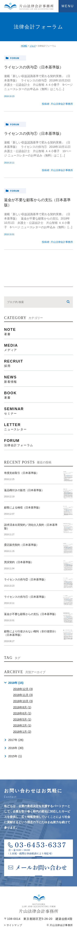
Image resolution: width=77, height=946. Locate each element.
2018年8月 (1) (22, 707)
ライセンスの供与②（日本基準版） (33, 67)
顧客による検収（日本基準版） (22, 507)
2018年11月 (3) (23, 695)
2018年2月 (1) (22, 725)
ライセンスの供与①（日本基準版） (33, 133)
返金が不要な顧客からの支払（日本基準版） (30, 614)
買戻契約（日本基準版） (18, 562)
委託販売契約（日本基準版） (21, 544)
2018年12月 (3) (23, 689)
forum (14, 58)
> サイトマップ (13, 925)
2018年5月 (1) (22, 719)
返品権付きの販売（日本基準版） (24, 490)
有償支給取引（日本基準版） (21, 472)
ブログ (33, 46)
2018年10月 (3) (23, 701)
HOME (24, 46)
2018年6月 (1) (22, 713)
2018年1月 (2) (22, 731)
